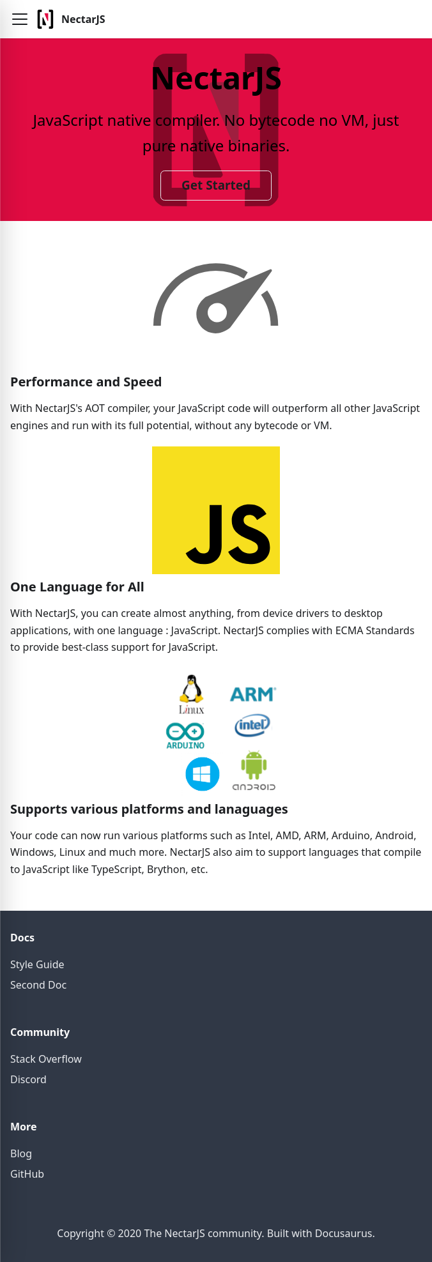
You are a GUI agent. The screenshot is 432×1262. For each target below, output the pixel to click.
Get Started (216, 185)
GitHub (27, 1174)
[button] (19, 19)
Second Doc (38, 985)
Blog (21, 1153)
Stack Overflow (46, 1059)
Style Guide (37, 964)
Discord (28, 1079)
